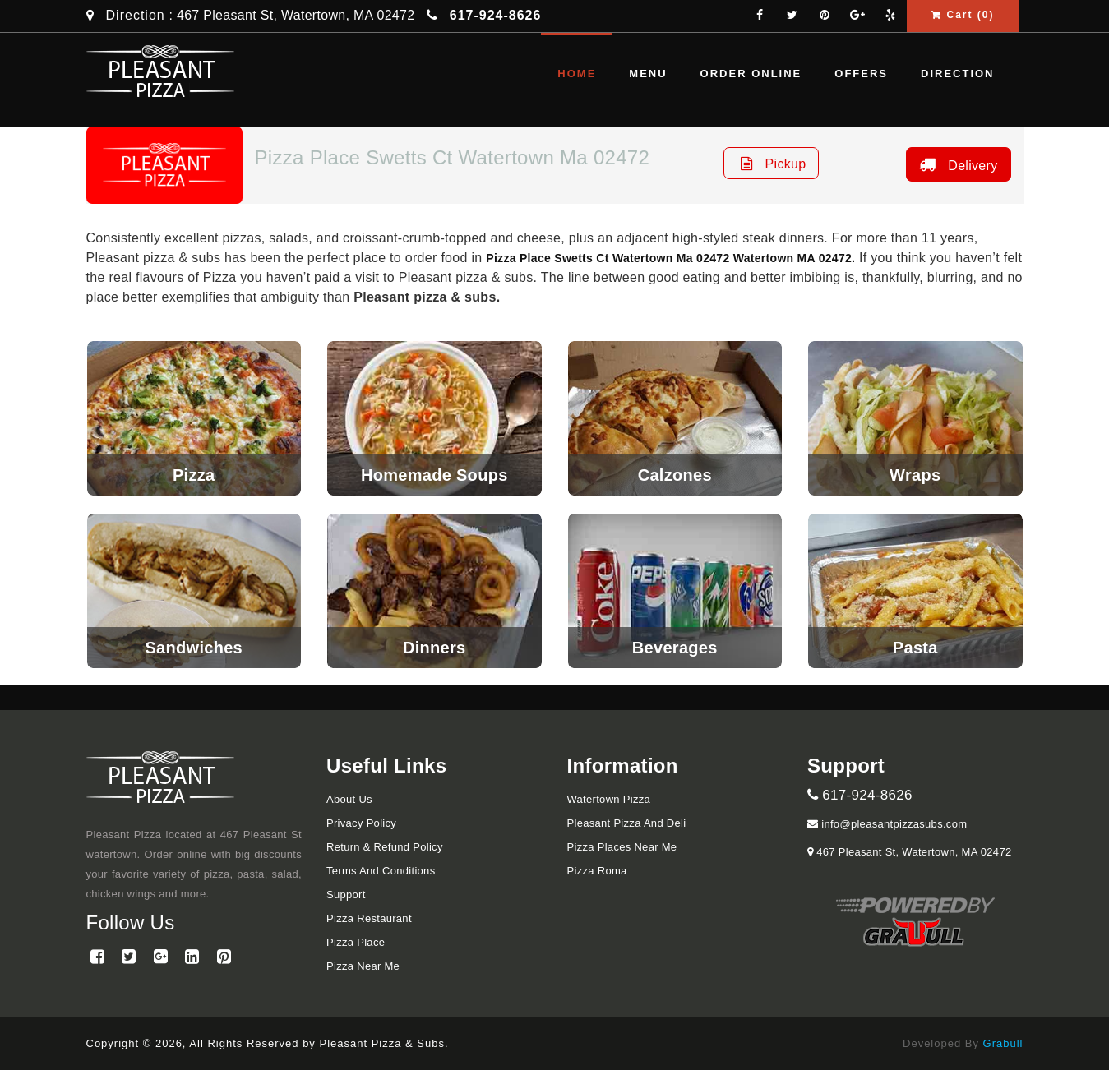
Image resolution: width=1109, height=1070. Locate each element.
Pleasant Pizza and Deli (626, 823)
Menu (648, 73)
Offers (861, 73)
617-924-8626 (860, 795)
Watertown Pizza (609, 799)
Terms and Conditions (380, 871)
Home (576, 73)
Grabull (1003, 1043)
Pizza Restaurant (369, 918)
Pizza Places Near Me (622, 847)
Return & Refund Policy (384, 847)
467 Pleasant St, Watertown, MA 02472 (912, 852)
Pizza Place (355, 942)
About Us (349, 799)
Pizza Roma (597, 871)
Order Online (751, 73)
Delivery (956, 164)
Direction (135, 15)
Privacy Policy (361, 823)
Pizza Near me (363, 966)
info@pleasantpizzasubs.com (887, 824)
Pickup (771, 163)
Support (346, 894)
